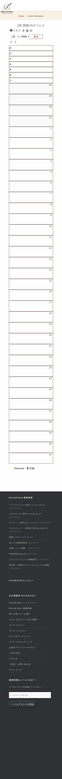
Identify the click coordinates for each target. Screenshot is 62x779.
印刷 (32, 468)
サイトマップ (15, 670)
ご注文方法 (14, 653)
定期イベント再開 (18, 548)
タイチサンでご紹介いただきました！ (26, 514)
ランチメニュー (16, 625)
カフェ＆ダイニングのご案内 (23, 619)
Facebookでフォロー (21, 580)
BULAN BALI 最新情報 (20, 608)
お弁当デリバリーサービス (22, 647)
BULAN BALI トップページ (22, 603)
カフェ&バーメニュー (19, 636)
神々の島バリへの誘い (20, 614)
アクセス (13, 658)
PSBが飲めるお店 (17, 554)
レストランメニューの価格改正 (23, 559)
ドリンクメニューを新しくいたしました (27, 505)
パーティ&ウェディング (20, 642)
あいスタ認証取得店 (18, 543)
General (17, 468)
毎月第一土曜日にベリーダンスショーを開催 (29, 565)
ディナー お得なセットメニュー (24, 523)
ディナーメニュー (17, 631)
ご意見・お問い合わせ (20, 664)
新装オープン (15, 537)
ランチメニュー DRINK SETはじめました (29, 528)
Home (21, 16)
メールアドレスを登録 (23, 704)
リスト (17, 30)
